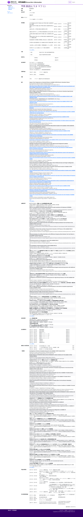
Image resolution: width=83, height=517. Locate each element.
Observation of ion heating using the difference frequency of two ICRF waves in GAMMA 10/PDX (49, 185)
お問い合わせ (10, 12)
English (73, 2)
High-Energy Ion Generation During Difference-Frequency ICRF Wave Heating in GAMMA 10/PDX (49, 130)
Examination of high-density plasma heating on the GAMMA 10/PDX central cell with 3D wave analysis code (52, 139)
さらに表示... (32, 49)
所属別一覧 (10, 6)
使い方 (8, 11)
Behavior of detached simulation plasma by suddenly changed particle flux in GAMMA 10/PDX (49, 116)
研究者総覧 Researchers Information (30, 2)
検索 (70, 2)
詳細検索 (10, 9)
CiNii (30, 199)
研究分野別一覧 (11, 8)
